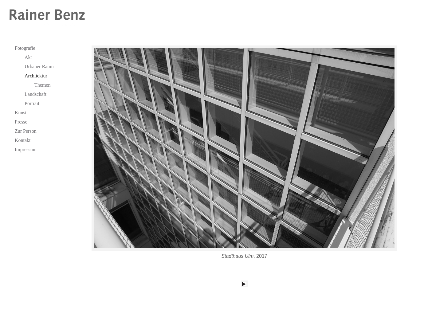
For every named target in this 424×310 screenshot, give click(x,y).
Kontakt (23, 140)
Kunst (20, 112)
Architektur (36, 75)
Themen (42, 85)
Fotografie (25, 48)
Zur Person (26, 131)
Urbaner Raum (39, 66)
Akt (28, 57)
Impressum (26, 149)
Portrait (32, 103)
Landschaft (35, 94)
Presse (21, 121)
